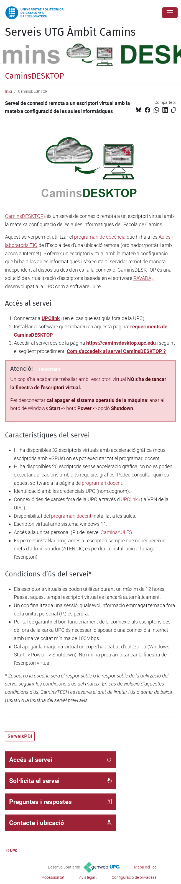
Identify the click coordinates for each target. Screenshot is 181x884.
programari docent (102, 483)
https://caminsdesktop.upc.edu (121, 343)
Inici (8, 91)
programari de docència (100, 237)
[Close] (170, 12)
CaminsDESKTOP (34, 76)
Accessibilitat (53, 877)
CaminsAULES (116, 532)
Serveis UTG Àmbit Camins (70, 32)
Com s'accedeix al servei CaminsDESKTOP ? (116, 351)
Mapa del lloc (145, 867)
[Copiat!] (173, 110)
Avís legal (87, 877)
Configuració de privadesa (134, 877)
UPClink (51, 318)
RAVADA (142, 278)
